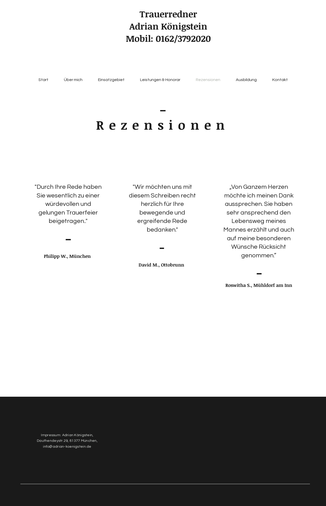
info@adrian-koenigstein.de (67, 446)
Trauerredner (168, 14)
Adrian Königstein (168, 26)
